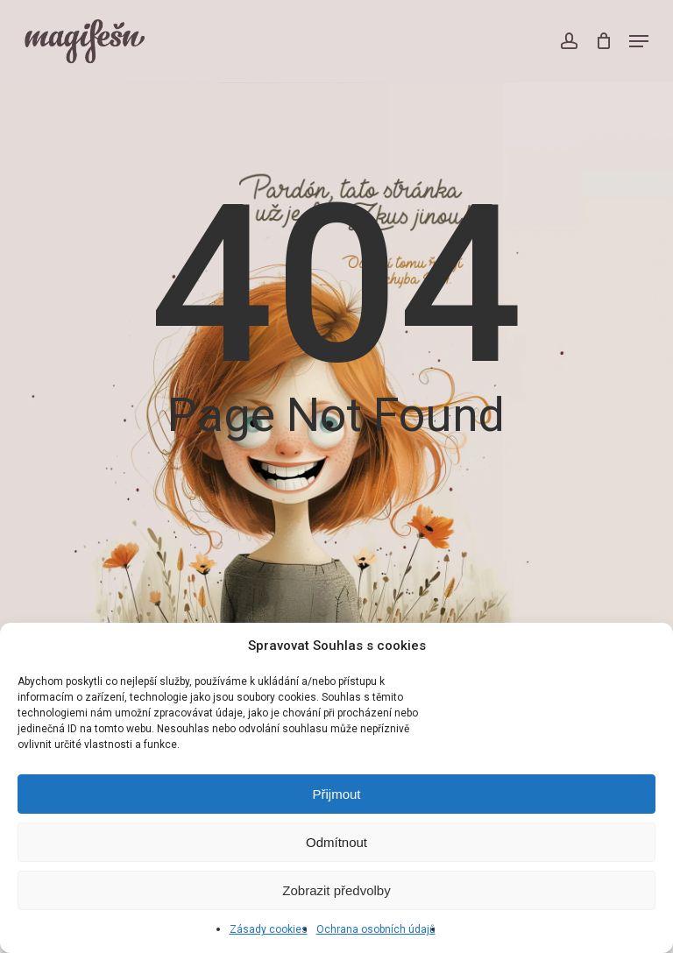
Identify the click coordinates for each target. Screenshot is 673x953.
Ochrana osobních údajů (376, 929)
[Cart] (603, 41)
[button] (638, 41)
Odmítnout (336, 842)
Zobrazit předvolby (336, 890)
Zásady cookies (269, 929)
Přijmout (336, 794)
